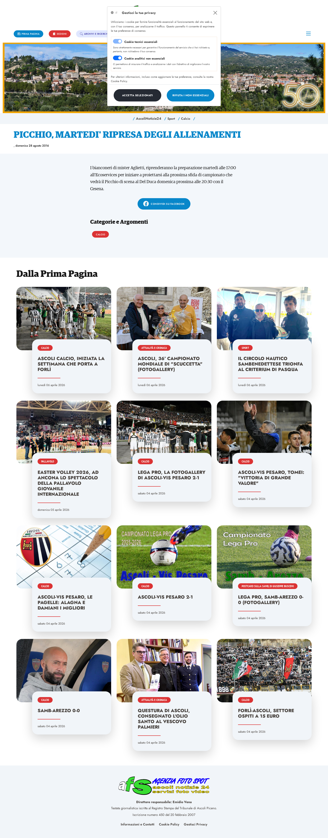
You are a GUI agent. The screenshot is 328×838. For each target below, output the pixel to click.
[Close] (215, 12)
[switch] (117, 58)
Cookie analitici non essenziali (144, 58)
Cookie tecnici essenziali (140, 42)
